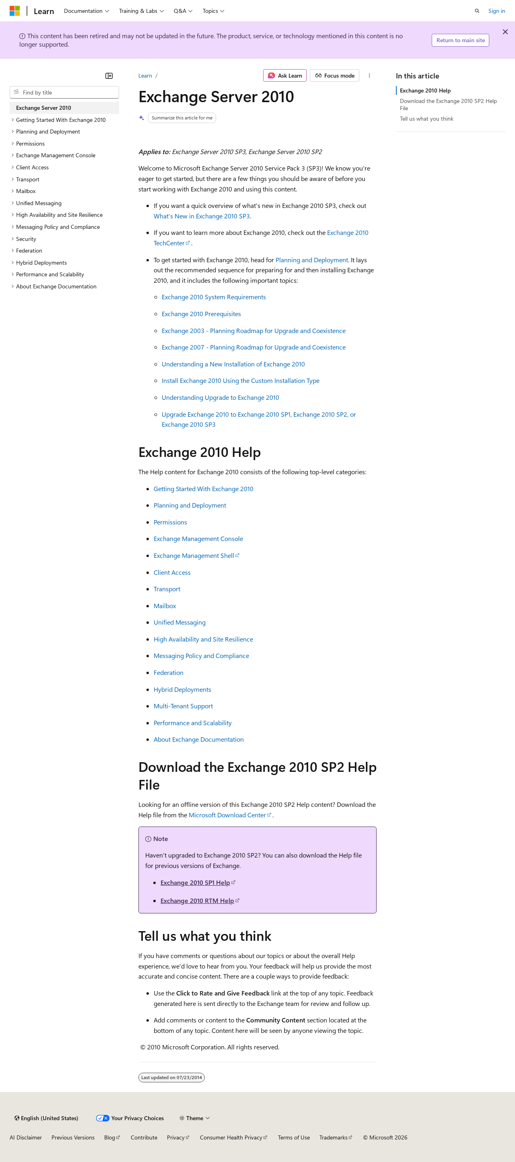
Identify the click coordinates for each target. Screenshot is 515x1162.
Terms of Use (294, 1137)
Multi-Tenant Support (183, 705)
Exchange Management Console (198, 538)
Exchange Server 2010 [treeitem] (43, 107)
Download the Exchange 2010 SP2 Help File (448, 104)
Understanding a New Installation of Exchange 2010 (233, 364)
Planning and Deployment (312, 259)
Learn (145, 75)
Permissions (170, 522)
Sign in (496, 10)
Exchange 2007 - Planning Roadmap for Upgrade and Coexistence (254, 347)
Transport (167, 588)
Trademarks (333, 1137)
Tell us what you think (426, 118)
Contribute (144, 1137)
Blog (109, 1137)
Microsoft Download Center (227, 814)
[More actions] (370, 75)
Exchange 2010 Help (425, 90)
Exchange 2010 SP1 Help (195, 882)
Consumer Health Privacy (231, 1137)
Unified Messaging (180, 622)
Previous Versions (73, 1137)
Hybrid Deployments (182, 689)
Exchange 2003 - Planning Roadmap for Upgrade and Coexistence (254, 330)
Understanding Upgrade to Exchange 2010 (220, 397)
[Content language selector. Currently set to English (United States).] (46, 1118)
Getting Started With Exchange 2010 (203, 488)
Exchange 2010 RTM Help (197, 900)
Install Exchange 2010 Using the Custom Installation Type (240, 380)
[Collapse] (109, 75)
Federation (168, 672)
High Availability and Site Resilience (203, 639)
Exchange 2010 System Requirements (214, 296)
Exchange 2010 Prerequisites (201, 313)
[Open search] (477, 11)
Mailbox (165, 605)
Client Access (172, 572)
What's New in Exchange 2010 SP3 (202, 216)
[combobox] (64, 92)
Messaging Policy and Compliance (201, 655)
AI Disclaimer (26, 1137)
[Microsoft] (15, 11)
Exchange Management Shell (194, 555)
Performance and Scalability (193, 722)
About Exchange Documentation (199, 739)
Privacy (176, 1137)
